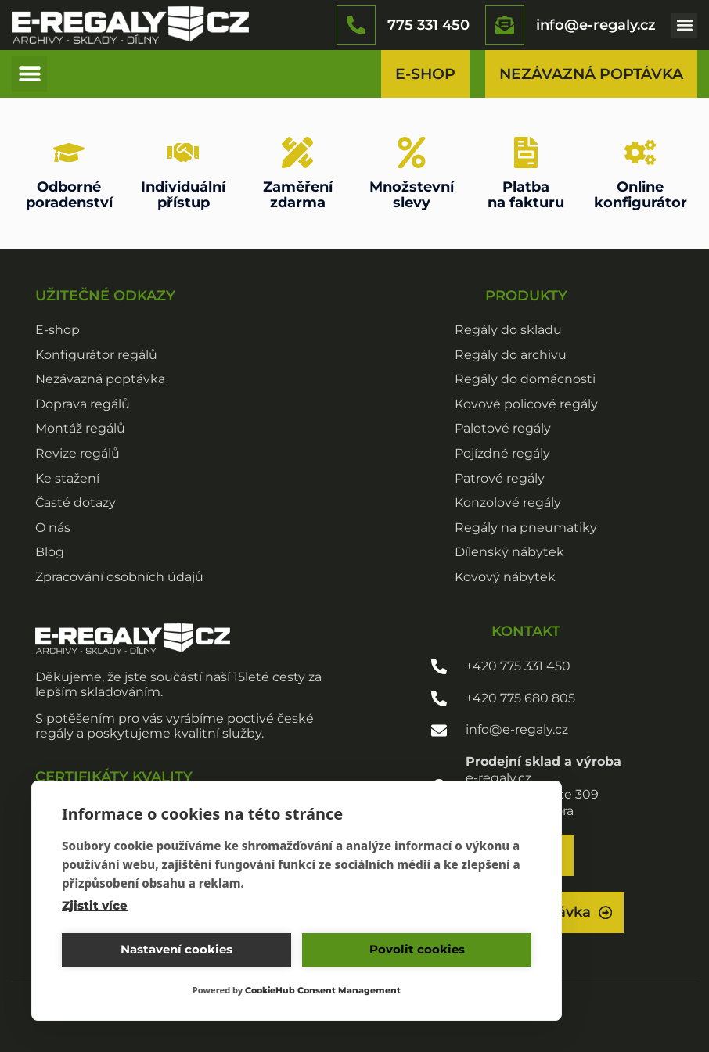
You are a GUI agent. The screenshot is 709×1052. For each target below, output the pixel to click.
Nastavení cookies (176, 949)
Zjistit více (95, 905)
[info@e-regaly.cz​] (504, 25)
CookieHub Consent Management (323, 990)
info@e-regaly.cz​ (596, 24)
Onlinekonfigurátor (640, 194)
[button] (684, 25)
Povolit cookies (417, 949)
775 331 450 (428, 24)
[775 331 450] (356, 25)
